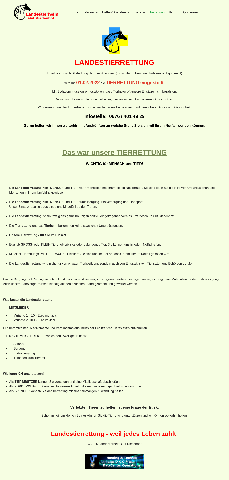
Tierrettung (157, 12)
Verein (89, 12)
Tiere (137, 12)
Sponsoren (190, 12)
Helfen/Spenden (114, 12)
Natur (172, 12)
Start (77, 12)
